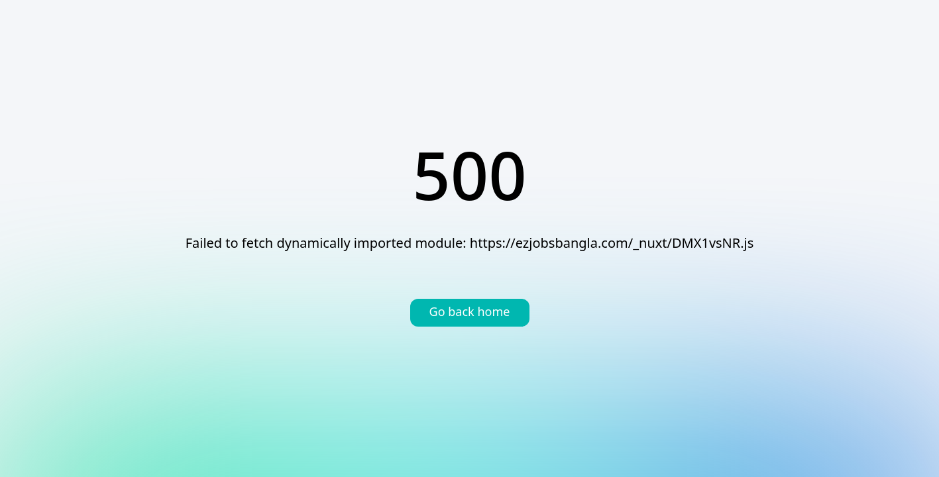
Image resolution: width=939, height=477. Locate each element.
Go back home (469, 313)
